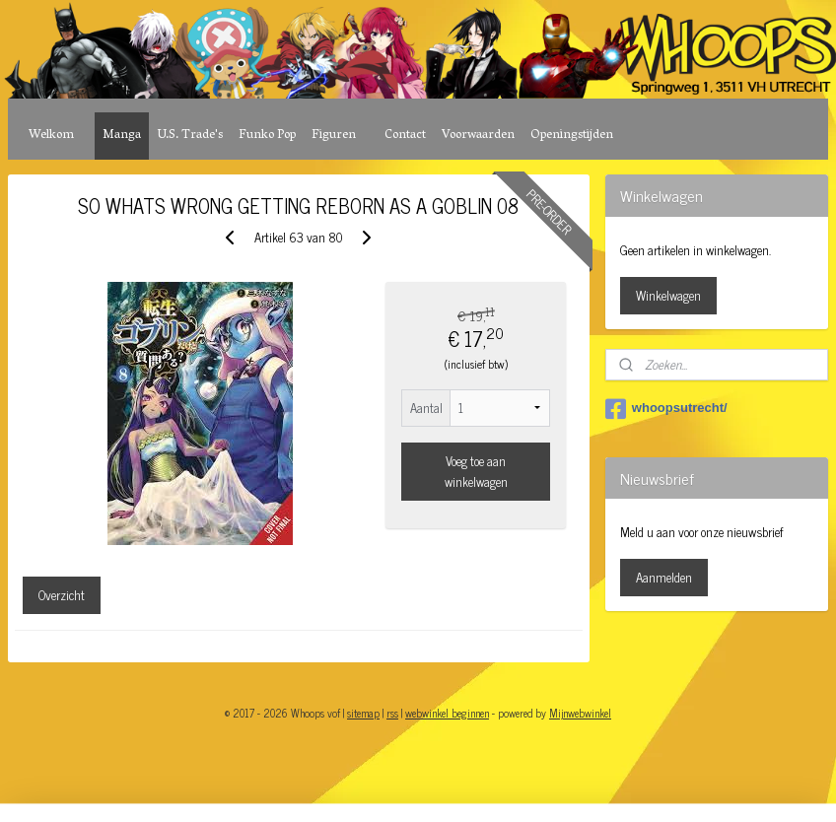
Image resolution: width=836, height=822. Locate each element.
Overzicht (61, 594)
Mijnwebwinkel (580, 712)
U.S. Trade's (190, 135)
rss (392, 712)
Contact (405, 135)
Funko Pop (267, 135)
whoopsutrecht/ (666, 409)
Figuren (334, 135)
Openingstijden (571, 135)
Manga (122, 135)
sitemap (363, 712)
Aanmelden (664, 577)
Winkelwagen (668, 295)
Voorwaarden (478, 135)
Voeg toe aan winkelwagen (476, 471)
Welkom (51, 135)
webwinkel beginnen (447, 712)
